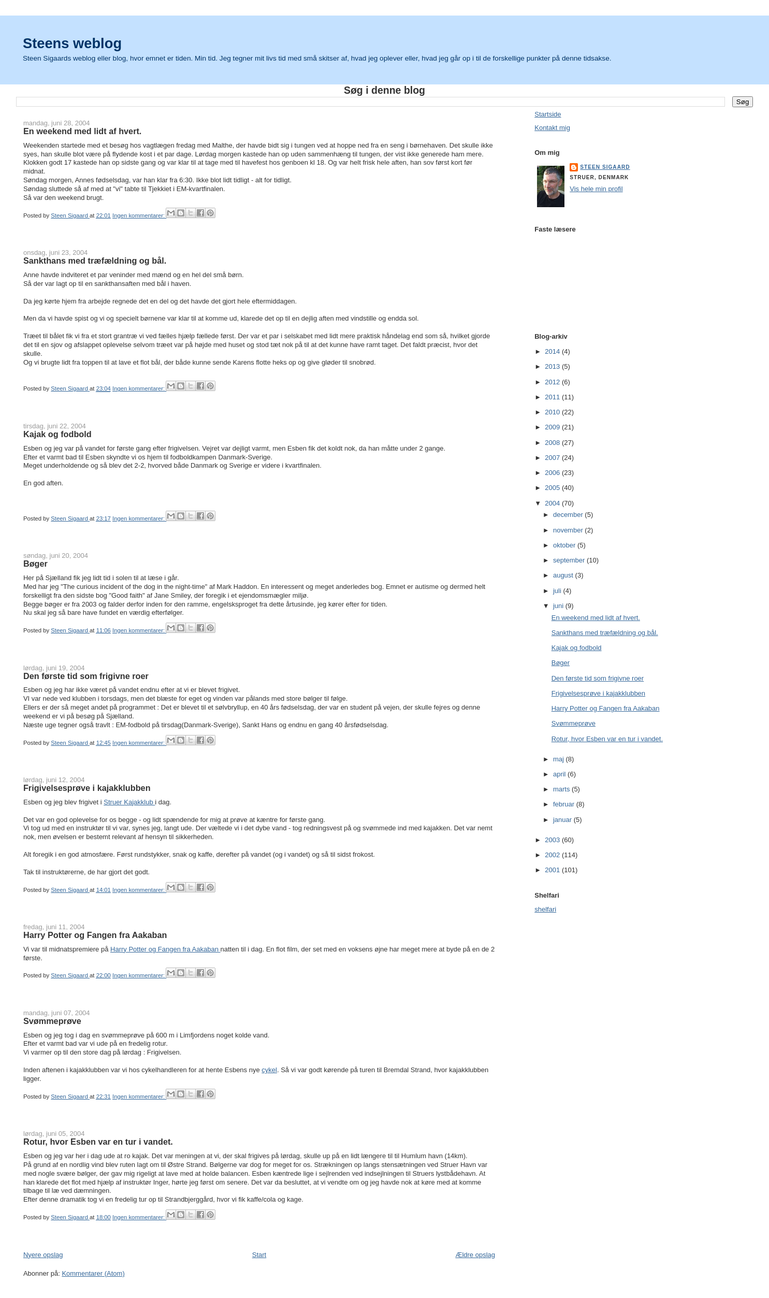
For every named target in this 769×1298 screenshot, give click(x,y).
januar (563, 820)
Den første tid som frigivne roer (86, 676)
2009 (553, 427)
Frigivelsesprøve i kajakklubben (87, 787)
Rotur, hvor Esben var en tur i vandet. (98, 1141)
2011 (553, 397)
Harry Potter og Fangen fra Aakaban (95, 935)
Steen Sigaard (605, 167)
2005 (553, 488)
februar (564, 804)
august (564, 575)
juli (558, 591)
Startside (547, 114)
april (560, 774)
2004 (553, 503)
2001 (553, 870)
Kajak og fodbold (57, 434)
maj (559, 759)
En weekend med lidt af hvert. (82, 131)
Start (259, 1255)
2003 (553, 840)
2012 (553, 382)
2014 (553, 351)
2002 (553, 855)
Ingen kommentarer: (139, 215)
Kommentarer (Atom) (93, 1273)
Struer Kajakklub (129, 802)
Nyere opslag (43, 1255)
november (569, 530)
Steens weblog (72, 43)
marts (562, 789)
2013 (553, 366)
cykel (269, 1070)
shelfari (545, 909)
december (569, 514)
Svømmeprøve (52, 1021)
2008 (553, 442)
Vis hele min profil (596, 189)
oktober (565, 545)
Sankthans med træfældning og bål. (94, 260)
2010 (553, 412)
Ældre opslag (475, 1255)
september (570, 560)
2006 (553, 473)
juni (559, 606)
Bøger (35, 563)
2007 (553, 457)
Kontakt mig (552, 128)
